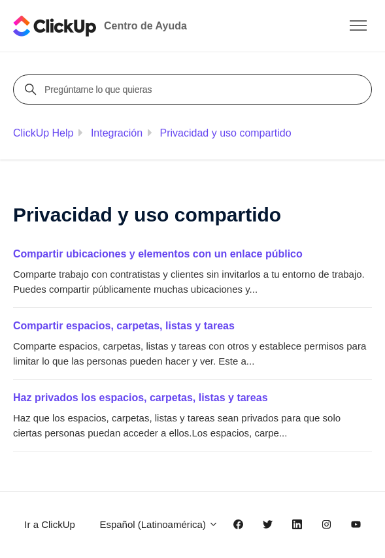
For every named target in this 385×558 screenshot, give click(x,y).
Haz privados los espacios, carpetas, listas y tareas (140, 397)
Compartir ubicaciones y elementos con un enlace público (158, 253)
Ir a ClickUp (49, 524)
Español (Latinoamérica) (158, 524)
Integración (116, 133)
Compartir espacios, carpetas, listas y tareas (124, 325)
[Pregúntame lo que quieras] (194, 89)
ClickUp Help (43, 133)
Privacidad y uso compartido (226, 133)
